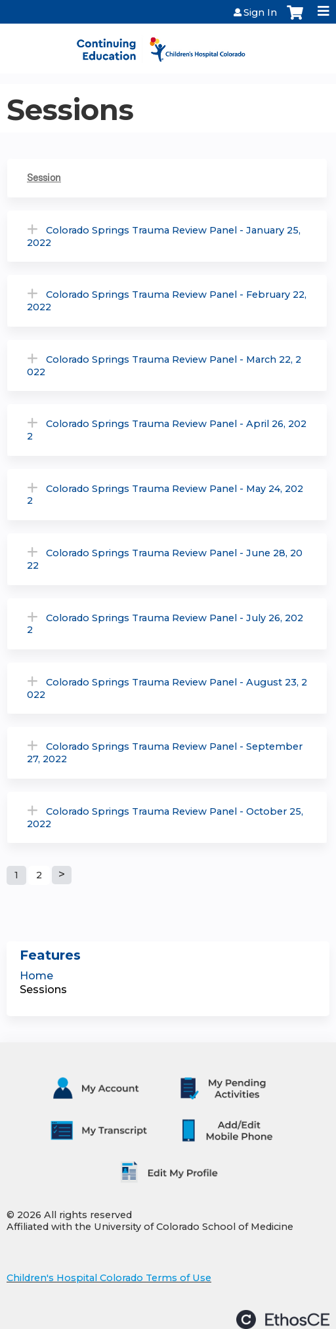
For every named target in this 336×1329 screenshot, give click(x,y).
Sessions (43, 989)
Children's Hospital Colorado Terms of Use (109, 1278)
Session (44, 177)
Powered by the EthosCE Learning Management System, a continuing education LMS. (282, 1319)
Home (36, 976)
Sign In (260, 12)
